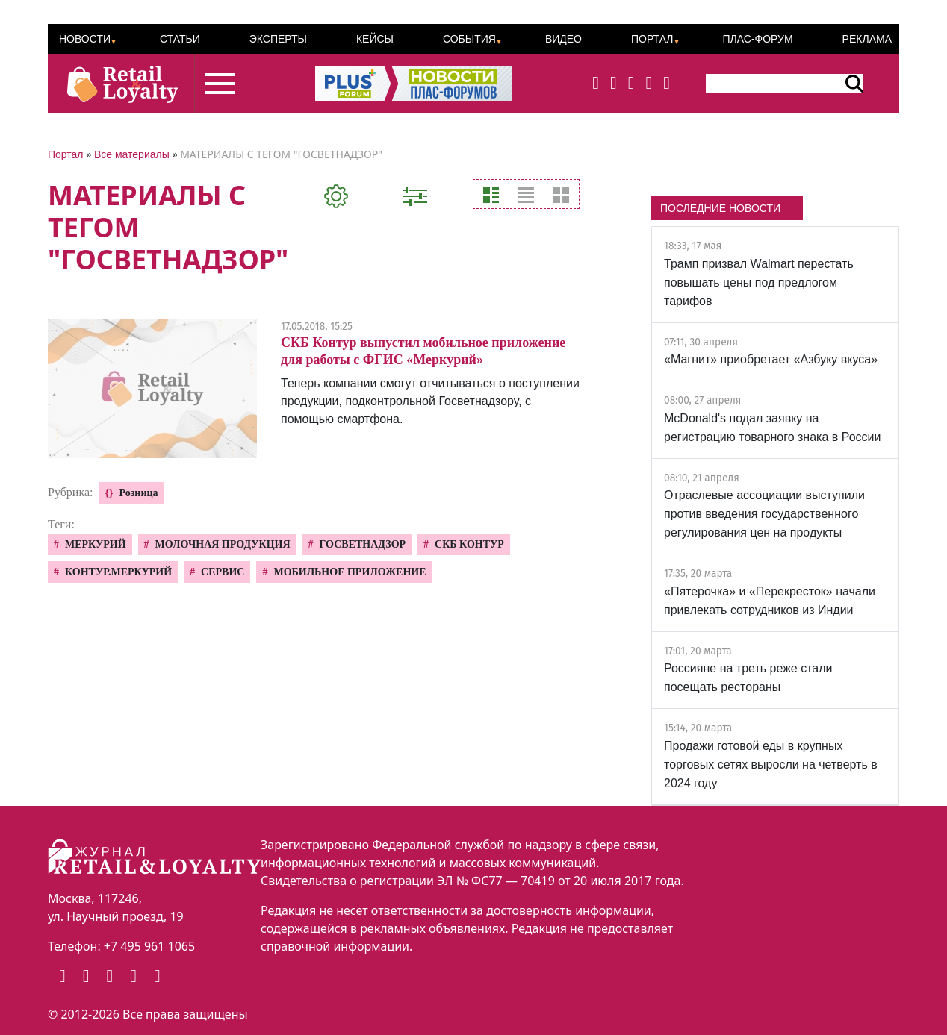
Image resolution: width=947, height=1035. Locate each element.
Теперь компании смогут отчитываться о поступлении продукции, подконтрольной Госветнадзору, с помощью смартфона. (430, 401)
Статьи (180, 39)
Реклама (867, 39)
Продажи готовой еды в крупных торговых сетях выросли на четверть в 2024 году (771, 764)
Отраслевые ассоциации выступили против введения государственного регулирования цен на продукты (764, 514)
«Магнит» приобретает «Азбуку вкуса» (771, 359)
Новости (85, 39)
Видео (563, 39)
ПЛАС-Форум (757, 39)
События (469, 39)
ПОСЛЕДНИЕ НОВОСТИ (720, 208)
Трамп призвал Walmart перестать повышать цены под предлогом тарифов (759, 282)
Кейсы (375, 39)
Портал (652, 39)
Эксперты (278, 39)
